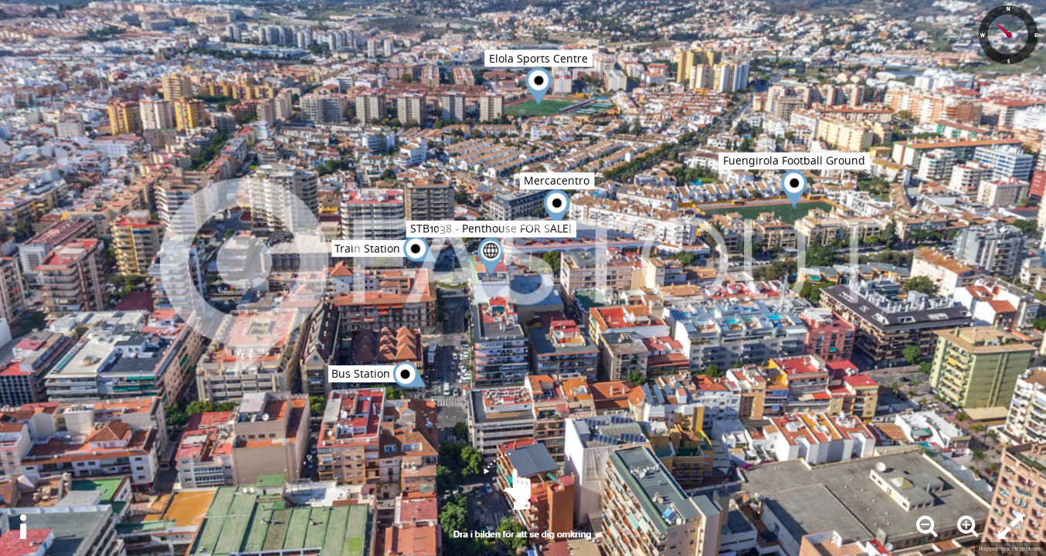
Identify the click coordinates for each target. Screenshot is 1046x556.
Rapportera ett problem (1010, 548)
